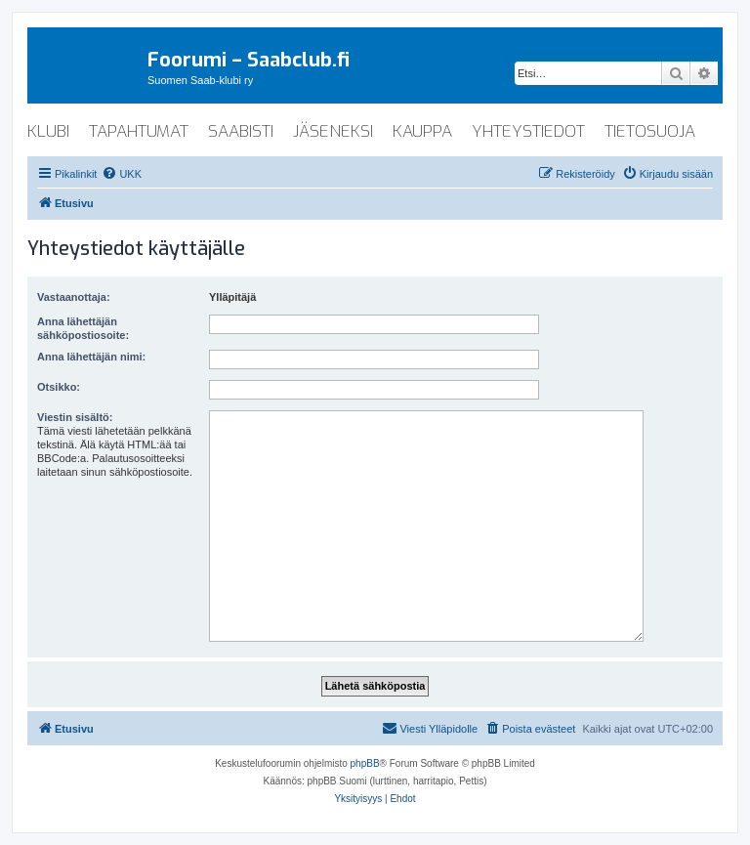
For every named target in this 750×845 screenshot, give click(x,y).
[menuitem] (122, 174)
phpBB (365, 763)
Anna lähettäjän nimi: (91, 356)
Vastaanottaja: (73, 297)
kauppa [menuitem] (422, 131)
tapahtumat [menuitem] (138, 131)
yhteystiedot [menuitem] (528, 131)
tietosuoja (649, 131)
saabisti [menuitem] (240, 131)
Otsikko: (58, 387)
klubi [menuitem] (48, 131)
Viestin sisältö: (74, 417)
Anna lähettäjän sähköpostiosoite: (83, 328)
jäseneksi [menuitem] (333, 131)
